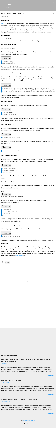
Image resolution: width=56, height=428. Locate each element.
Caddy (3, 24)
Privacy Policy (27, 7)
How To (7, 260)
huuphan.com (19, 253)
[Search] (54, 3)
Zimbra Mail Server (12, 7)
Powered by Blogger (28, 418)
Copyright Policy (41, 7)
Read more (51, 373)
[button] (54, 14)
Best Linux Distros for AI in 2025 (11, 378)
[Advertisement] (28, 311)
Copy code (6, 58)
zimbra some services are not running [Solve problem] (19, 397)
